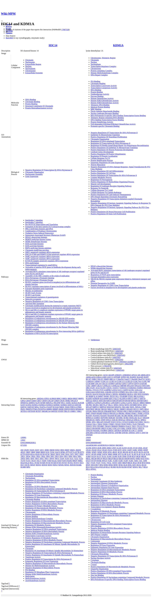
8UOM (124, 467)
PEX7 (114, 411)
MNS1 (116, 405)
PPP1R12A (113, 413)
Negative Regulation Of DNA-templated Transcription (46, 529)
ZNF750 (145, 433)
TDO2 (99, 424)
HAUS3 (96, 394)
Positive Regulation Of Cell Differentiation (107, 171)
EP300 (42, 403)
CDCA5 (104, 384)
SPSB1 (88, 422)
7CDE (120, 461)
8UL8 (97, 467)
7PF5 (66, 456)
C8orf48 (134, 379)
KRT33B (102, 401)
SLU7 (140, 418)
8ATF (59, 461)
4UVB (146, 452)
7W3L (108, 463)
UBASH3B (95, 428)
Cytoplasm (95, 560)
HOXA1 (130, 394)
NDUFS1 (117, 407)
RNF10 (137, 416)
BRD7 (75, 398)
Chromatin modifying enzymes (37, 250)
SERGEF (111, 418)
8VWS (59, 463)
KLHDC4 (123, 398)
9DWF (32, 465)
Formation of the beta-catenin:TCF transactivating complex (48, 227)
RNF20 (67, 409)
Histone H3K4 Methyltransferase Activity (41, 574)
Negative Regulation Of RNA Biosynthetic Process (44, 531)
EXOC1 (110, 388)
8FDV (88, 465)
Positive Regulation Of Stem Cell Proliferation (108, 214)
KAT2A (75, 403)
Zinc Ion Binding (97, 575)
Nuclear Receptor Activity (101, 558)
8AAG (54, 461)
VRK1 (79, 411)
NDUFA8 (110, 407)
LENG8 (98, 403)
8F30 (139, 463)
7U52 (76, 459)
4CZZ (120, 452)
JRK (135, 396)
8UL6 (92, 467)
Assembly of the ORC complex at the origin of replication (47, 276)
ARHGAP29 (91, 377)
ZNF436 (104, 433)
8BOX (129, 463)
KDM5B (96, 398)
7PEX (33, 456)
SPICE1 (137, 420)
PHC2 (125, 411)
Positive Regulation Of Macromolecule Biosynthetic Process (48, 521)
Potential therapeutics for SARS (103, 283)
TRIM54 (121, 426)
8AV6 (64, 461)
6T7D (23, 454)
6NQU (132, 459)
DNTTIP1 (146, 386)
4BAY (114, 452)
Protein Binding (31, 104)
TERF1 (112, 424)
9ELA (88, 469)
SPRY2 (143, 420)
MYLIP (89, 407)
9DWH (44, 465)
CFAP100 (143, 384)
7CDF (125, 461)
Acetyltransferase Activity (35, 581)
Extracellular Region (33, 64)
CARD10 (89, 381)
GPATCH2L (99, 392)
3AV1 (42, 450)
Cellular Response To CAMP (102, 190)
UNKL (122, 428)
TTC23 (139, 426)
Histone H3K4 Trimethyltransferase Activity (42, 534)
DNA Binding (30, 100)
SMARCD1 (90, 420)
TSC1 (134, 426)
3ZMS (140, 450)
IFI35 (140, 394)
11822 (23, 440)
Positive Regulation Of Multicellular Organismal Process (112, 182)
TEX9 (123, 424)
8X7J (23, 465)
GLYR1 (131, 390)
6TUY (88, 461)
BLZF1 (101, 379)
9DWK (61, 465)
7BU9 (57, 454)
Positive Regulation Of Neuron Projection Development (112, 150)
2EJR (99, 448)
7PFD (23, 459)
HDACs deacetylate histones (36, 237)
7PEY (38, 456)
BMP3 (106, 379)
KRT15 (130, 398)
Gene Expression (31, 176)
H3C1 (136, 392)
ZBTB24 (117, 431)
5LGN (93, 456)
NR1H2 (98, 409)
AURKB (52, 398)
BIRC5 (59, 398)
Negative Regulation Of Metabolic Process (107, 552)
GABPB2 (107, 390)
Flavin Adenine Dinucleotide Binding (105, 111)
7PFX (57, 459)
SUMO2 (131, 422)
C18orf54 (119, 379)
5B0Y (28, 452)
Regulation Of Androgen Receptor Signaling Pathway (111, 186)
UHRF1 (73, 411)
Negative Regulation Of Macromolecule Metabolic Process (113, 550)
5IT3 (119, 454)
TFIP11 (129, 424)
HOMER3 (123, 394)
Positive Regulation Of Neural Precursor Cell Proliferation (113, 212)
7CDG (130, 461)
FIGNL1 (89, 390)
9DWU (135, 467)
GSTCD (115, 392)
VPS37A (141, 428)
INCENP (57, 403)
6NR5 (138, 459)
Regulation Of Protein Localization (104, 156)
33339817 (131, 362)
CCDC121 (105, 381)
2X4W (26, 450)
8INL (130, 465)
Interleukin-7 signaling (34, 220)
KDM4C (56, 405)
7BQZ (52, 454)
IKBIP (90, 396)
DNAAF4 (130, 386)
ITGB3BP (123, 396)
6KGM (94, 459)
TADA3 (89, 424)
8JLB (23, 463)
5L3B (124, 454)
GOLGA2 (138, 390)
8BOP (124, 463)
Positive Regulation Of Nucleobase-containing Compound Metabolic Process (54, 493)
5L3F (143, 454)
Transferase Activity (33, 557)
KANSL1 (141, 396)
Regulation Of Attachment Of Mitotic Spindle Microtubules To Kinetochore (54, 551)
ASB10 (99, 377)
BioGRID (9, 38)
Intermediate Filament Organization (104, 483)
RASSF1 (89, 416)
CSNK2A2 (115, 386)
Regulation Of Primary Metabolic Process (41, 506)
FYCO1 (96, 390)
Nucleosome (30, 62)
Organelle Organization (99, 569)
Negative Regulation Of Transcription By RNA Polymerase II (48, 170)
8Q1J (88, 467)
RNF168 (143, 416)
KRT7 (145, 401)
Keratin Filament (97, 496)
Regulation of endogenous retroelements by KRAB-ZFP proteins (50, 318)
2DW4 (94, 448)
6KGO (105, 459)
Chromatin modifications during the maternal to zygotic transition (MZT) (53, 306)
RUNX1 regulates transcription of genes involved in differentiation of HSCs (54, 286)
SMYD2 (54, 411)
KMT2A (71, 405)
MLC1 (110, 405)
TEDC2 (106, 424)
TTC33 (145, 426)
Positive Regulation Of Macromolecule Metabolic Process (47, 523)
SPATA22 (122, 420)
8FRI (106, 465)
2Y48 (115, 450)
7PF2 (52, 456)
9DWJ (55, 465)
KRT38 (115, 401)
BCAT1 (89, 379)
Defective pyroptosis (33, 299)
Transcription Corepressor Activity (104, 88)
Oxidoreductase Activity (100, 94)
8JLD (27, 463)
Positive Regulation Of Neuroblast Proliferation (109, 137)
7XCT (38, 461)
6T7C (82, 452)
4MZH (78, 450)
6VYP (93, 461)
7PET (76, 454)
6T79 (68, 452)
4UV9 (136, 452)
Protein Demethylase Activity (102, 122)
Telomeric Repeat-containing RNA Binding (107, 118)
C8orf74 (141, 379)
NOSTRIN (90, 409)
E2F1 (93, 388)
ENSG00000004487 (93, 443)
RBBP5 (56, 409)
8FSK (121, 465)
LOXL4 (123, 403)
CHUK (62, 401)
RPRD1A (89, 418)
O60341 (112, 445)
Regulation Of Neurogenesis (101, 180)
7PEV (23, 456)
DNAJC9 (74, 401)
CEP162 (118, 384)
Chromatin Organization (34, 172)
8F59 (144, 463)
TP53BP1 (100, 426)
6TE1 (147, 459)
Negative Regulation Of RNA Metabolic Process (43, 540)
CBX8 (44, 401)
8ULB (102, 467)
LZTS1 (129, 403)
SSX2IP (107, 422)
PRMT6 (29, 409)
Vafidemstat (95, 340)
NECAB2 (125, 407)
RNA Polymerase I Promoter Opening (39, 278)
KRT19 (142, 398)
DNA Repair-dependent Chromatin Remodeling (109, 197)
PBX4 (95, 411)
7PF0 (48, 456)
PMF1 (88, 413)
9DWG (38, 465)
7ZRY (119, 463)
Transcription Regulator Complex (103, 66)
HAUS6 (102, 394)
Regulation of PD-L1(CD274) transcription (41, 333)
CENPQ (111, 384)
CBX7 (39, 401)
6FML (62, 452)
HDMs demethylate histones (36, 242)
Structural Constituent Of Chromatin (39, 106)
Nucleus (28, 66)
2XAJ (99, 450)
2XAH (94, 450)
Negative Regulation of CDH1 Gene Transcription (44, 301)
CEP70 (130, 384)
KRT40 (127, 401)
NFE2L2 (138, 407)
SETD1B (31, 411)
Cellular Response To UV (100, 158)
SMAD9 (146, 418)
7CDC (109, 461)
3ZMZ (99, 452)
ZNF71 (138, 433)
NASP (49, 407)
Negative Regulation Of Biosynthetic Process (42, 568)
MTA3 (121, 405)
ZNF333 (97, 433)
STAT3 (113, 422)
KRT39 (121, 401)
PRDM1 (121, 413)
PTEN (146, 413)
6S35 (143, 459)
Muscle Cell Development (101, 184)
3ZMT (145, 450)
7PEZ (43, 456)
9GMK (79, 465)
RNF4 (72, 409)
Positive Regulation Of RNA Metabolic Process (43, 510)
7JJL (140, 461)
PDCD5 (101, 411)
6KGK (143, 456)
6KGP (110, 459)
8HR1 (80, 461)
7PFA (75, 456)
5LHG (109, 456)
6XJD (37, 454)
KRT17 (136, 398)
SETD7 (38, 411)
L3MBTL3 (90, 403)
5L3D (134, 454)
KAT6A (29, 405)
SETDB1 (119, 418)
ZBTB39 (124, 431)
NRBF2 (123, 409)
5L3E (138, 454)
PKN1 (23, 409)
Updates (9, 33)
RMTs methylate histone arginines (38, 248)
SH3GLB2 (133, 418)
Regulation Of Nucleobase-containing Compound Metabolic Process (51, 489)
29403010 (123, 362)
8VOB (53, 463)
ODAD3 (129, 409)
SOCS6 (115, 420)
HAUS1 (89, 394)
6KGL (88, 459)
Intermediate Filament (99, 500)
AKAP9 (111, 375)
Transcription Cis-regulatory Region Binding (108, 507)
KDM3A (49, 405)
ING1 (63, 403)
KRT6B (140, 401)
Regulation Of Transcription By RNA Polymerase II (110, 143)
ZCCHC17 (133, 431)
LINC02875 (115, 403)
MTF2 (127, 405)
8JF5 (134, 465)
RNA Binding (96, 90)
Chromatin (29, 60)
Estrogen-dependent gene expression (39, 289)
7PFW (51, 459)
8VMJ (37, 463)
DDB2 (67, 401)
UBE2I (103, 428)
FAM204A (132, 388)
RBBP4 (49, 409)
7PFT (37, 459)
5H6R (115, 454)
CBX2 (23, 401)
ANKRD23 (126, 375)
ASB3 (104, 377)
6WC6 (104, 461)
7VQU (103, 463)
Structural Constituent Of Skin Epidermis (106, 481)
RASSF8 (111, 416)
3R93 (62, 450)
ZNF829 (89, 435)
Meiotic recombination (34, 291)
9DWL (66, 465)
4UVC (88, 454)
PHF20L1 (138, 411)
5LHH (114, 456)
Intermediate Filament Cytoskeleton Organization (109, 485)
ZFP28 (140, 431)
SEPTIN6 (104, 418)
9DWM (73, 465)
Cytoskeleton (96, 509)
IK (87, 396)
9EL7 (141, 467)
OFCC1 (136, 409)
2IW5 (114, 448)
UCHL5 (109, 428)
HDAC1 (109, 394)
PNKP (93, 413)
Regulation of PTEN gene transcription (105, 275)
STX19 (125, 422)
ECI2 (98, 388)
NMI (144, 407)
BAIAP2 (140, 377)
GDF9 (125, 390)
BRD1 (64, 398)
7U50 (67, 459)
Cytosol (94, 565)
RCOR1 (118, 416)
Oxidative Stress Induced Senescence (39, 233)
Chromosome (30, 71)
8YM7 (129, 467)
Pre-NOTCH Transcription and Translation (41, 224)
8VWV (76, 463)
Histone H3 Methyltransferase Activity (40, 566)
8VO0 (48, 463)
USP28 (128, 428)
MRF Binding (96, 109)
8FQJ (101, 465)
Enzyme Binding (97, 96)
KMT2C (24, 407)
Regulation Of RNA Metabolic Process (40, 487)
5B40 (38, 452)
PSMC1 (134, 413)
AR (138, 375)
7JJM (145, 461)
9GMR (23, 467)
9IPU (28, 467)
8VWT (64, 463)
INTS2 (112, 396)
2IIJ (22, 450)
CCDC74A (137, 381)
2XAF (145, 448)
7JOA (67, 454)
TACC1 (146, 422)
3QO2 (57, 450)
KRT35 (109, 401)
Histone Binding (31, 516)
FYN (101, 390)
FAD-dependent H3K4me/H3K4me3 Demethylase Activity (113, 124)
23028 (88, 437)
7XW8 (114, 463)
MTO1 (139, 405)
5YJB (129, 456)
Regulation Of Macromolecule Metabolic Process (44, 508)
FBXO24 (146, 388)
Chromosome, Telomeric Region (103, 58)
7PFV (46, 459)
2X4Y (37, 450)
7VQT (98, 463)
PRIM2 (128, 413)
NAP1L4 (43, 407)
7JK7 (88, 463)
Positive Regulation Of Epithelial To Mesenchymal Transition (114, 148)
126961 (23, 437)
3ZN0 (105, 452)
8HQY (75, 461)
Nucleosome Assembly (34, 174)
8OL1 (32, 463)
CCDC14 (112, 381)
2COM (88, 448)
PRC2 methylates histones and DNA (39, 229)
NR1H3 (104, 409)
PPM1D (106, 413)
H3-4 (127, 392)
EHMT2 (32, 403)
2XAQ (104, 450)
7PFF (32, 459)
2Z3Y (119, 450)
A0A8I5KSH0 (91, 445)
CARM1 (97, 381)
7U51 (71, 459)
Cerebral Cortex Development (102, 152)
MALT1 (136, 403)
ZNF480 (118, 433)
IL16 (95, 396)
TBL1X (67, 411)
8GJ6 (125, 465)
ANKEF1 (118, 375)
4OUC (23, 452)
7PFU (41, 459)
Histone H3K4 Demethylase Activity (105, 101)
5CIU (47, 452)
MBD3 (142, 403)
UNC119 (116, 428)
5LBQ (88, 456)
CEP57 (124, 384)
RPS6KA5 (80, 409)
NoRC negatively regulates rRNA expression (42, 257)
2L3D (119, 448)
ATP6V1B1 (125, 377)
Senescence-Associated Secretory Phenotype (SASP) (45, 235)
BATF (146, 377)
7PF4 (61, 456)
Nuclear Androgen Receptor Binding (105, 113)
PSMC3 (141, 413)
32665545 (116, 349)
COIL (88, 386)
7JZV (72, 454)
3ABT (129, 450)
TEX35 (118, 424)
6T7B (77, 452)
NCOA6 (55, 407)
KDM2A (42, 405)
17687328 (65, 30)
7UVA (28, 461)
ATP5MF (116, 377)
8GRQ (69, 461)
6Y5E (47, 454)
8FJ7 (97, 465)
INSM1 (106, 396)
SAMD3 (97, 418)
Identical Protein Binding (100, 107)
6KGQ (115, 459)
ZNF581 (125, 433)
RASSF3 (103, 416)
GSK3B (108, 392)
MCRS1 (96, 405)
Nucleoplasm (30, 69)
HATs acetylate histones (34, 244)
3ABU (134, 450)
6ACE (57, 452)
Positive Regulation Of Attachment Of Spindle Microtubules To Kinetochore (54, 555)
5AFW (104, 454)
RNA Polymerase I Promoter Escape (39, 280)
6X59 (27, 454)
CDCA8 (50, 401)
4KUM (125, 452)
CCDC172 (121, 381)
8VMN (42, 463)
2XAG (88, 450)
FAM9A (140, 388)
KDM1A (118, 45)
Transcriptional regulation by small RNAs (41, 265)
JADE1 (68, 403)
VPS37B (89, 431)
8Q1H (144, 465)
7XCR (33, 461)
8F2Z (135, 463)
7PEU (81, 454)
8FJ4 (93, 465)
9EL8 (145, 467)
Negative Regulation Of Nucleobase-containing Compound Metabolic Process (55, 542)
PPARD (99, 413)
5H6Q (110, 454)
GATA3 (114, 390)
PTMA (35, 409)
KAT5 (23, 405)
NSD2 (67, 407)
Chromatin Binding (32, 102)
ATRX (46, 398)
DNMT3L (24, 403)
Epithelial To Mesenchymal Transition (105, 135)
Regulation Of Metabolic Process (38, 525)
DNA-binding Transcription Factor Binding (107, 120)
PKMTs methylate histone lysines (38, 239)
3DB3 (47, 450)
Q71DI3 (24, 445)
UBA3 (88, 428)
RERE (61, 409)
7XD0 (43, 461)
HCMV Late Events (32, 295)
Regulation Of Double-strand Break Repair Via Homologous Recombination (120, 145)
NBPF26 (102, 407)
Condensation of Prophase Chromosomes (41, 231)
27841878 (107, 366)
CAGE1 (147, 379)
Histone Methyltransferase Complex (104, 73)
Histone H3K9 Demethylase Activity (105, 103)
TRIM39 (114, 426)
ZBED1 (111, 431)
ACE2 (105, 375)
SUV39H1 (139, 422)
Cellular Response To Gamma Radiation (106, 192)
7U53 (81, 459)
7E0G (136, 461)
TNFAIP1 (141, 424)
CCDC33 (128, 381)
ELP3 (38, 403)
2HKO (109, 448)
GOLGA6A (90, 392)
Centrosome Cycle (98, 518)
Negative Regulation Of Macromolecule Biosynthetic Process (48, 563)
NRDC (61, 407)
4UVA (141, 452)
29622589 (128, 364)
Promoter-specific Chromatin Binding (105, 126)
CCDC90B (90, 384)
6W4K (98, 461)
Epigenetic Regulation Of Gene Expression (107, 163)
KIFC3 (111, 398)
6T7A (72, 452)
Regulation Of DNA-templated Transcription (108, 141)
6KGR (121, 459)
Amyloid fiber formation (34, 304)
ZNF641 (132, 433)
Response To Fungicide (99, 188)
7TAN (61, 459)
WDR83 (104, 431)
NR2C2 (110, 409)
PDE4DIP (108, 411)
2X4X (31, 450)
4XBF (99, 454)
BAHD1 (133, 377)
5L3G (148, 454)
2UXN (124, 448)
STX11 (119, 422)
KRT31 (95, 401)
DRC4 (88, 388)
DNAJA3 (138, 386)
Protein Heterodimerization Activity (39, 108)
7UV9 (23, 461)
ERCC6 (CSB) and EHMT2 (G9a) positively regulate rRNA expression (52, 254)
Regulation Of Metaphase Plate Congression (42, 572)
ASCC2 (110, 377)
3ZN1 (109, 452)
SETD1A (24, 411)
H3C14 (53, 45)
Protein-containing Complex (101, 71)
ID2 (135, 394)
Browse (9, 27)
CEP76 (136, 384)
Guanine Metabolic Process (101, 177)
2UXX (129, 448)
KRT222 (89, 401)
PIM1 (79, 407)
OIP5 (142, 409)
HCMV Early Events (33, 293)
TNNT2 (89, 426)
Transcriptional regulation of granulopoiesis (42, 297)
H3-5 (132, 392)
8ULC (107, 467)
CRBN (93, 386)
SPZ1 (94, 422)
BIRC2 (94, 379)
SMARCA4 (46, 411)
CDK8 (56, 401)
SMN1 (97, 420)
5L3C (129, 454)
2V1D (135, 448)
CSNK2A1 (107, 386)
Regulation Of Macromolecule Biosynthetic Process (45, 497)
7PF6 (70, 456)
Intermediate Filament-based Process (105, 488)
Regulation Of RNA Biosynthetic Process (41, 482)
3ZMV (94, 452)
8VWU (70, 463)
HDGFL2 (49, 403)
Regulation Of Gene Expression (37, 495)
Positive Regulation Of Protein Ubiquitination (108, 154)
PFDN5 (120, 411)
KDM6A (64, 405)
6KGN (99, 459)
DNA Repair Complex (99, 75)
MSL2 (36, 407)
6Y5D (42, 454)
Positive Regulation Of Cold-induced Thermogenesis (111, 195)
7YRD (48, 461)
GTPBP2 (121, 392)
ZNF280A (90, 433)
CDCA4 (98, 384)
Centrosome (95, 541)
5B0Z (33, 452)
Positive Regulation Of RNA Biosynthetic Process (44, 504)
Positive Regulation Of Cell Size (103, 173)
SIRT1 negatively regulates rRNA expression (42, 252)
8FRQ (110, 465)
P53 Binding (95, 81)
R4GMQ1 (119, 445)
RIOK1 (131, 416)
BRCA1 (113, 379)
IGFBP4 (145, 394)
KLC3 (116, 398)
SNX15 (109, 420)
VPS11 (134, 428)
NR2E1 (116, 409)
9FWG (93, 469)
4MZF (67, 450)
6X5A (32, 454)
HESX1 (115, 394)
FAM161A (124, 388)
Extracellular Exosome (34, 73)
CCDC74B (146, 381)
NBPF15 (95, 407)
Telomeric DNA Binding (100, 105)
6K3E (138, 456)
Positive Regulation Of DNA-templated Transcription (45, 502)
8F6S (148, 463)
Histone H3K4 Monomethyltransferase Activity (43, 527)
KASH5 (89, 398)
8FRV (116, 465)
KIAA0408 (104, 398)
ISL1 (117, 396)
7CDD (115, 461)
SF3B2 (126, 418)
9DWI (50, 465)
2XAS (109, 450)
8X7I (82, 463)
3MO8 (52, 450)
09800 (88, 440)
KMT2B (78, 405)
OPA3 (146, 409)
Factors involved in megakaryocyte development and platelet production (52, 308)
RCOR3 (124, 416)
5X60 (124, 456)
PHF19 (131, 411)
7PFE (27, 459)
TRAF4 (108, 426)
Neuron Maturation (98, 165)
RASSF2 (96, 416)
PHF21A (73, 407)
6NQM (127, 459)
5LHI (120, 456)
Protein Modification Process (102, 160)
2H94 (104, 448)
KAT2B (81, 403)
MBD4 (148, 403)
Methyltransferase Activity (35, 578)
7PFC (79, 456)
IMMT (100, 396)
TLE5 (134, 424)
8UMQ (113, 467)
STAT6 (60, 411)
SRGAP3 (100, 422)
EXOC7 (116, 388)
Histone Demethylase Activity (102, 98)
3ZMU (88, 452)
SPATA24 (129, 420)
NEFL (132, 407)
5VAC (52, 452)
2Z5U (124, 450)
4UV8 (130, 452)
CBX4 (28, 401)
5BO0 (42, 452)
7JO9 (62, 454)
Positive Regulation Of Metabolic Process (41, 538)
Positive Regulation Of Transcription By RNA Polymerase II (114, 175)
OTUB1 (89, 411)
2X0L (140, 448)
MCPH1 (89, 405)
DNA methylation (32, 263)
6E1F (134, 456)
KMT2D (30, 407)
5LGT (98, 456)
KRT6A (133, 401)
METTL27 (103, 405)
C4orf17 (127, 379)
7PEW (28, 456)
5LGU (104, 456)
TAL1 (94, 424)
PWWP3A (42, 409)
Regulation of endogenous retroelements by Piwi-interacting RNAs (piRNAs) (54, 331)
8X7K (27, 465)
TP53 (94, 426)
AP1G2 (134, 375)
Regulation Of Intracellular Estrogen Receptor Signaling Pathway (115, 532)
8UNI (118, 467)
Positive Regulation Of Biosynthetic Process (42, 514)
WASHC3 (97, 431)
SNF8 (103, 420)
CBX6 (33, 401)
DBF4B (123, 386)
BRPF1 (81, 398)
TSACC (128, 426)
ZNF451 (111, 433)
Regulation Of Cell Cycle (100, 522)
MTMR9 (133, 405)
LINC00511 (105, 403)
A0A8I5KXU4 (103, 445)
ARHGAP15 (145, 375)
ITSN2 (130, 396)
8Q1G (139, 465)
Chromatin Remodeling (34, 476)
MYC (145, 405)
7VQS (92, 463)
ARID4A (40, 398)
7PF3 (57, 456)
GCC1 (120, 390)
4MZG (72, 450)
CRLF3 (99, 386)
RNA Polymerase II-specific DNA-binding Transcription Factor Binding (118, 116)
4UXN (93, 454)
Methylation (30, 576)
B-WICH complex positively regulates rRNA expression (46, 261)
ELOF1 (103, 388)
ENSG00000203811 (28, 443)
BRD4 (70, 398)
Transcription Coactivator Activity (104, 86)
